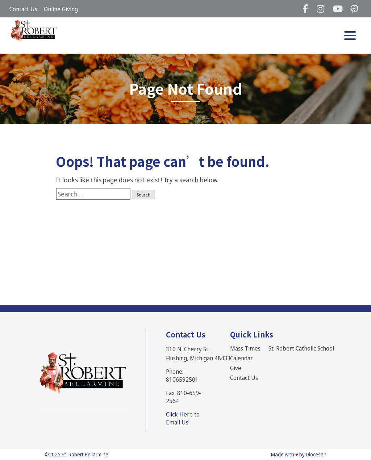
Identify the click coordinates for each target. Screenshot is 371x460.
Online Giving (61, 9)
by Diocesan (312, 454)
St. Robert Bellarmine (85, 454)
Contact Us (23, 9)
